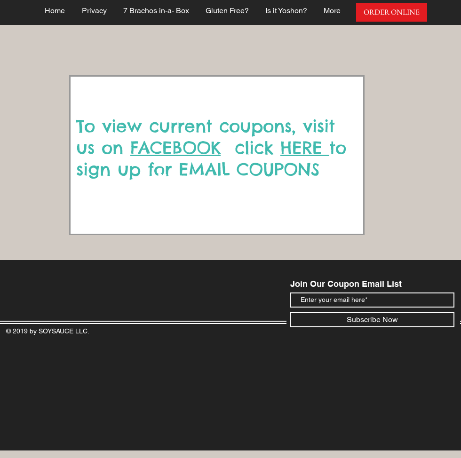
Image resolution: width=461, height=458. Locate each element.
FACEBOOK (175, 147)
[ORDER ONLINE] (391, 12)
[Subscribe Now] (372, 319)
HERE (304, 147)
